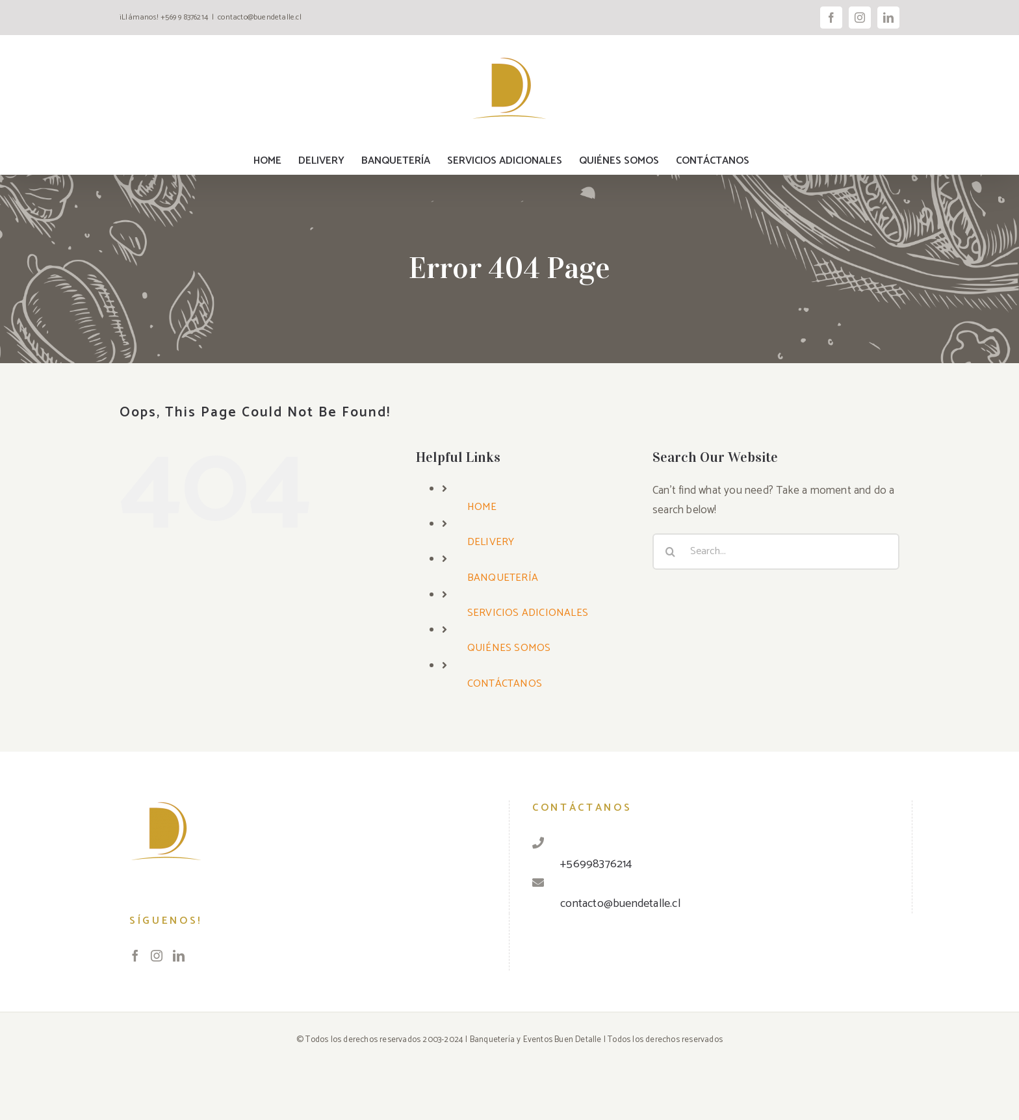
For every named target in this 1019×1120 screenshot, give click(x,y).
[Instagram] (156, 955)
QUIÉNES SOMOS (509, 648)
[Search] (670, 551)
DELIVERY (491, 542)
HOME (482, 507)
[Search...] (775, 551)
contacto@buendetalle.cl (260, 17)
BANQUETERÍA (502, 578)
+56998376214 (596, 864)
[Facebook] (135, 955)
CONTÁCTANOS (504, 684)
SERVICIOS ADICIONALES (527, 613)
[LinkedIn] (179, 955)
